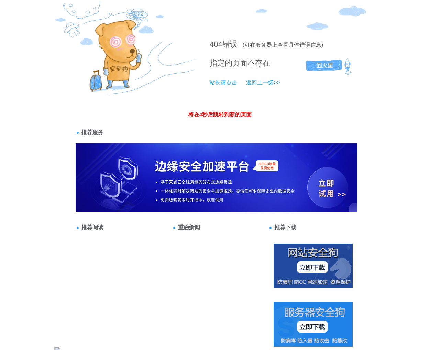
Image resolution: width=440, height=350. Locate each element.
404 (216, 44)
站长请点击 (223, 82)
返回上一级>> (263, 82)
